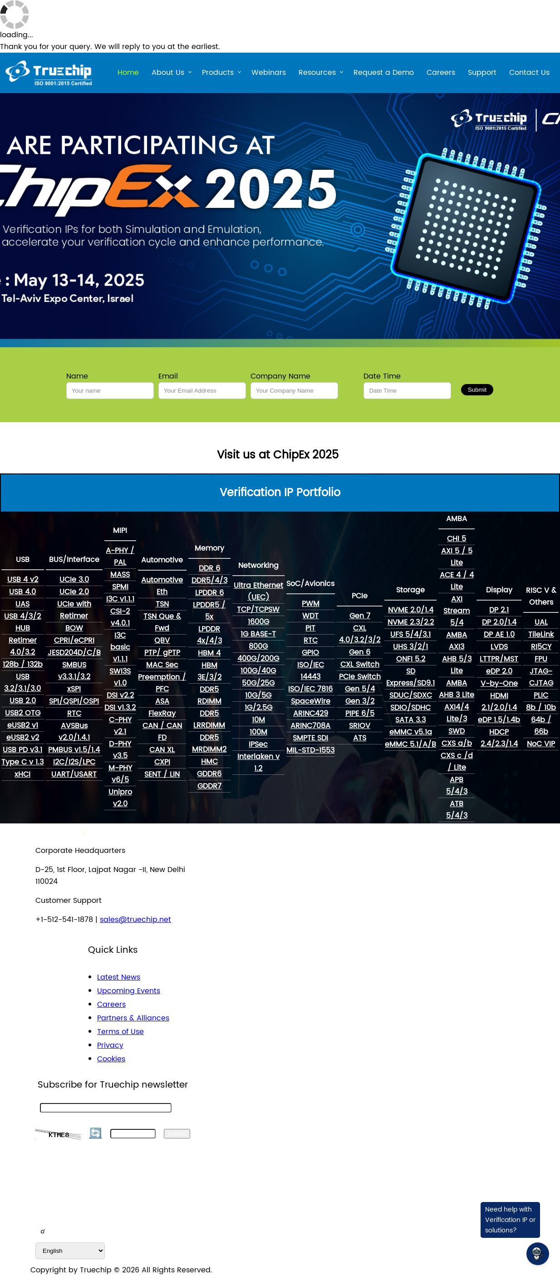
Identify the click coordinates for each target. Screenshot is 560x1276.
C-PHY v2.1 (120, 726)
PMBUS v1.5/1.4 (74, 750)
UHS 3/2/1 (410, 647)
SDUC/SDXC (410, 695)
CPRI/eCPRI (74, 640)
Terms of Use (120, 1032)
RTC (74, 713)
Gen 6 (359, 652)
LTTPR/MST (499, 659)
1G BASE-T (258, 634)
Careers (441, 72)
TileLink (541, 634)
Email (168, 376)
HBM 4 (209, 653)
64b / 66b (541, 726)
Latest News (118, 977)
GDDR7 (209, 786)
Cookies (111, 1059)
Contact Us (529, 72)
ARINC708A (310, 726)
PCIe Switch (360, 677)
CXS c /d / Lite (457, 761)
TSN (162, 604)
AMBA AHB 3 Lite (456, 689)
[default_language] (70, 1250)
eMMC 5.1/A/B (410, 744)
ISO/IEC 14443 (310, 671)
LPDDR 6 (209, 593)
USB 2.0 (23, 701)
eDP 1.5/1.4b (499, 720)
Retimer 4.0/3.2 (23, 646)
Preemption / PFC (162, 683)
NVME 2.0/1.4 (410, 610)
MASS (120, 575)
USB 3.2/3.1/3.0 (22, 683)
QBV (162, 640)
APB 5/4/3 (456, 786)
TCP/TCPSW (258, 610)
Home (128, 72)
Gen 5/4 (360, 689)
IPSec (258, 744)
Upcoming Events (128, 991)
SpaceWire (310, 701)
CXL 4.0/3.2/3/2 (359, 634)
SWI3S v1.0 (120, 677)
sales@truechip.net (135, 920)
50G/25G (258, 683)
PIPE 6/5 (359, 713)
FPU (541, 659)
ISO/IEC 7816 (310, 689)
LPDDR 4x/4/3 (209, 635)
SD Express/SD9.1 (410, 677)
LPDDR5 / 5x (209, 611)
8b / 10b (541, 708)
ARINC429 (310, 713)
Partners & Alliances (133, 1018)
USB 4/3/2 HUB (22, 622)
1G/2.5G (258, 708)
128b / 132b (23, 664)
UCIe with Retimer (74, 610)
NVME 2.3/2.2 (411, 622)
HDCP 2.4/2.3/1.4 (499, 738)
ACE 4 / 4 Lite (457, 581)
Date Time (382, 376)
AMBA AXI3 (456, 641)
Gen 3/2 (359, 701)
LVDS (499, 647)
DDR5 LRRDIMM (209, 719)
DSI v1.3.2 (120, 708)
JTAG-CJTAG (541, 677)
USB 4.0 (22, 592)
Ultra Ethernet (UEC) (258, 591)
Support (482, 72)
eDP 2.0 (499, 671)
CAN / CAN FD (162, 732)
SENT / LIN (162, 774)
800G (258, 646)
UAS (22, 604)
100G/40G (258, 671)
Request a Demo (384, 72)
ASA (162, 701)
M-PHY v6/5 (120, 774)
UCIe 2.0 (74, 592)
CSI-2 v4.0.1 (120, 617)
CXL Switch (359, 664)
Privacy (110, 1045)
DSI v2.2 (120, 695)
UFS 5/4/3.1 (410, 634)
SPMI (120, 587)
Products (218, 74)
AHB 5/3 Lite (457, 665)
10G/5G (258, 695)
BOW (74, 628)
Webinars (268, 72)
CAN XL (162, 750)
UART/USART (74, 774)
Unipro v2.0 (120, 798)
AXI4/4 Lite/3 (456, 713)
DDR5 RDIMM (209, 695)
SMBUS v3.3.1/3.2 (74, 671)
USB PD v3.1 (22, 750)
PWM (310, 604)
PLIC (541, 695)
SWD (456, 731)
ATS (359, 738)
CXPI (162, 762)
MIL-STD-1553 (310, 750)
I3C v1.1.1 (120, 599)
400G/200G (258, 659)
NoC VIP (541, 744)
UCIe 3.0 (74, 580)
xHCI (22, 774)
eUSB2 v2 (22, 738)
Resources (317, 74)
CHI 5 (456, 539)
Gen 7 (359, 616)
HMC (209, 762)
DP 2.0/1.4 (499, 622)
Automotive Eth (162, 586)
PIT (310, 628)
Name (77, 376)
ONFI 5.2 (410, 659)
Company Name (280, 376)
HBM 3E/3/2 (209, 671)
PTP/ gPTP (162, 653)
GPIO (310, 653)
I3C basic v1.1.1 (120, 647)
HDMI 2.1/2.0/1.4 (499, 702)
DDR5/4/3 (209, 580)
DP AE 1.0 (499, 634)
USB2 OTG (22, 713)
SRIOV (359, 726)
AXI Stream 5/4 (456, 611)
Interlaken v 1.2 (258, 762)
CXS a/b (457, 743)
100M (258, 732)
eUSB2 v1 (22, 725)
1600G (258, 622)
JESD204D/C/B (74, 653)
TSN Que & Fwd (162, 622)
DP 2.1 (499, 610)
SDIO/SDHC (410, 708)
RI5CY (541, 647)
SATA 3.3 (410, 720)
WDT (310, 616)
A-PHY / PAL (120, 556)
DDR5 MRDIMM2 (209, 743)
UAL (541, 622)
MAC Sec (162, 665)
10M (258, 720)
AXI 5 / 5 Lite (456, 557)
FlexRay (162, 713)
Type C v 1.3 (22, 762)
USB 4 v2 (22, 580)
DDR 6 (209, 568)
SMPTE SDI (310, 738)
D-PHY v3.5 (120, 750)
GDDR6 (209, 774)
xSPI (74, 689)
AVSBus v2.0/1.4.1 (74, 732)
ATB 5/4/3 (456, 810)
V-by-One (499, 684)
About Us (168, 74)
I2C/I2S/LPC (74, 762)
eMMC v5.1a (410, 732)
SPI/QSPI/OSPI (74, 701)
